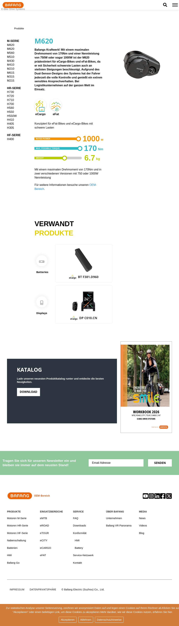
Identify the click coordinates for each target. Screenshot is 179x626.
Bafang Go (13, 562)
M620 (10, 48)
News (142, 518)
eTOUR (44, 533)
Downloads (79, 525)
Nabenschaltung (16, 540)
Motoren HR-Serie (17, 525)
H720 (10, 96)
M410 (10, 64)
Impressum (17, 589)
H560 (10, 108)
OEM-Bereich (28, 495)
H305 (10, 127)
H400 (10, 139)
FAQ (75, 518)
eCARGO (45, 548)
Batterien (12, 548)
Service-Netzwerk (83, 555)
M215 (10, 80)
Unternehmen (114, 518)
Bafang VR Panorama (118, 525)
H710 (10, 100)
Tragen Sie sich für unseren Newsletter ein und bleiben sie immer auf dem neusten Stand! (39, 463)
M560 (10, 52)
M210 (10, 68)
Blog (141, 533)
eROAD (44, 525)
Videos (143, 525)
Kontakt (77, 562)
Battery (79, 548)
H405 (10, 123)
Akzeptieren (67, 619)
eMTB (43, 518)
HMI (9, 555)
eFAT (43, 555)
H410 (10, 119)
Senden (160, 463)
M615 (10, 72)
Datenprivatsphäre (43, 589)
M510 (10, 57)
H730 (10, 92)
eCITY (44, 540)
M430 (10, 61)
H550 (10, 112)
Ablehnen (85, 619)
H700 (10, 104)
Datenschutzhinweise (109, 619)
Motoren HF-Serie (17, 533)
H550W (12, 116)
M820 (10, 45)
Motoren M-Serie (17, 518)
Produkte (19, 28)
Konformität (80, 533)
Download (29, 393)
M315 (10, 76)
